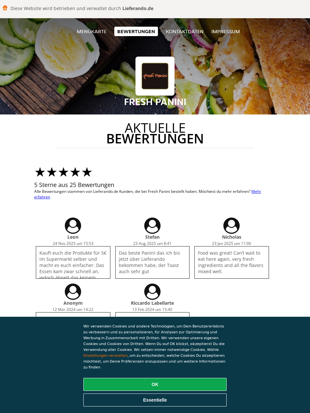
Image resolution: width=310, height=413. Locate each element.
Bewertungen (136, 31)
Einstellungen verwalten (105, 355)
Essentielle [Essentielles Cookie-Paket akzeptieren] (155, 400)
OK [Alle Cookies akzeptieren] (155, 384)
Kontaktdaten (185, 31)
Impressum (225, 31)
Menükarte (91, 31)
